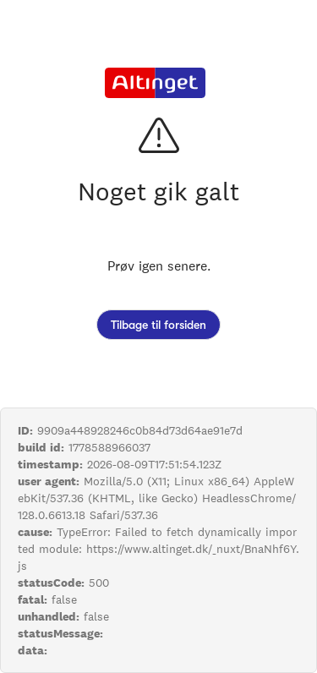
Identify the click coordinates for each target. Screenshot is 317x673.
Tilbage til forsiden (158, 324)
